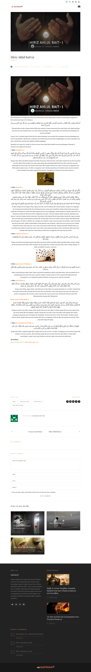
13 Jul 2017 (54, 527)
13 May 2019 (20, 638)
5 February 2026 (53, 597)
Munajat (14, 60)
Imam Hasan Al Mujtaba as (23, 264)
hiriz (14, 401)
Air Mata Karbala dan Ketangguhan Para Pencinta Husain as (63, 618)
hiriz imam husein (18, 405)
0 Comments (48, 66)
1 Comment (74, 527)
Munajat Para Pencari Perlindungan (22, 526)
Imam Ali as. (19, 187)
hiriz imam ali (38, 401)
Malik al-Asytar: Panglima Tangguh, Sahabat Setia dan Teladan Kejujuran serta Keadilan (61, 590)
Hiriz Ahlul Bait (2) (31, 342)
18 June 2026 (52, 623)
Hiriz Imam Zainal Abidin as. (20, 299)
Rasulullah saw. (19, 150)
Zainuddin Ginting (21, 66)
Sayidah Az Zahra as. (21, 233)
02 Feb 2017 (18, 551)
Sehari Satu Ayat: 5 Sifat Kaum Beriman (29, 634)
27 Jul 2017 (18, 532)
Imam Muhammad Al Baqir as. (24, 323)
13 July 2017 (36, 66)
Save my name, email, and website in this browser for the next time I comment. (34, 492)
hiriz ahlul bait (25, 401)
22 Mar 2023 (20, 646)
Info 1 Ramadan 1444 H (24, 642)
